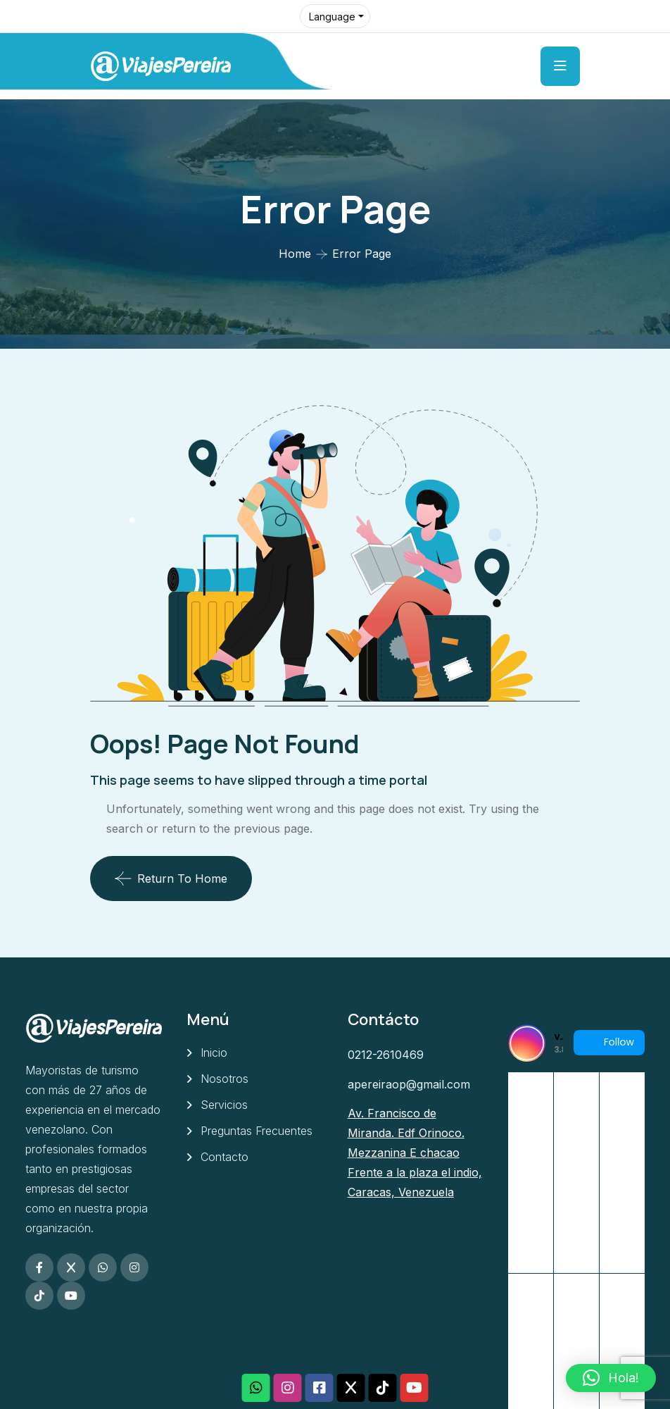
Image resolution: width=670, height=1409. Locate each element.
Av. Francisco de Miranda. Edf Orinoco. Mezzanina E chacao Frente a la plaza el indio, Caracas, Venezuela (415, 1152)
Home (295, 254)
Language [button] (332, 17)
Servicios (224, 1105)
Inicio (214, 1052)
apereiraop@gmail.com (409, 1084)
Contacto (224, 1157)
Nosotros (224, 1079)
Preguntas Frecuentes (256, 1131)
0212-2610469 (386, 1055)
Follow (609, 1042)
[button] (611, 1378)
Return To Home (171, 878)
